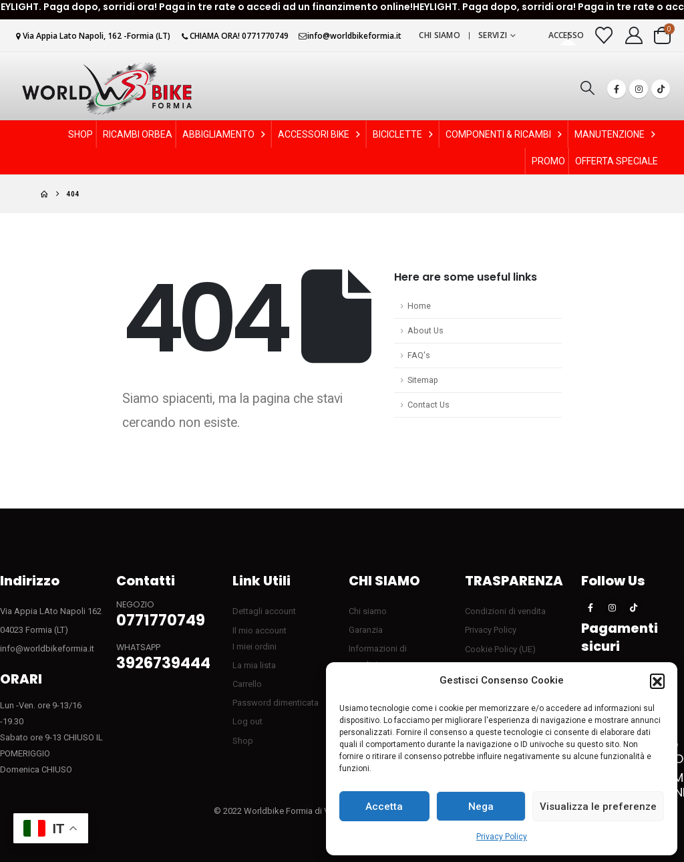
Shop (242, 741)
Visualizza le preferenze (598, 807)
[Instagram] (638, 89)
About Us (425, 330)
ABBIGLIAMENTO (225, 134)
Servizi (492, 35)
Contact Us (428, 405)
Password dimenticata (275, 703)
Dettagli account (264, 611)
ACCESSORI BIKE (320, 134)
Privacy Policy (501, 836)
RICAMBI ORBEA (137, 134)
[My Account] (634, 35)
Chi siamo (439, 35)
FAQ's (418, 355)
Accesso (566, 35)
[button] (657, 681)
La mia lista (254, 665)
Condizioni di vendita (505, 611)
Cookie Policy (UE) (500, 649)
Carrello (247, 684)
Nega (481, 807)
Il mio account (259, 630)
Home (419, 306)
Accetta (384, 807)
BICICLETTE (404, 134)
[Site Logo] (106, 88)
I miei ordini (254, 646)
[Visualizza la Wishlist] (604, 35)
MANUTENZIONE (616, 134)
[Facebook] (616, 89)
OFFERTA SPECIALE (616, 161)
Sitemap (422, 380)
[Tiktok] (660, 89)
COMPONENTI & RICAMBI (505, 134)
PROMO (548, 161)
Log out (247, 721)
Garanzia (366, 630)
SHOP (80, 134)
